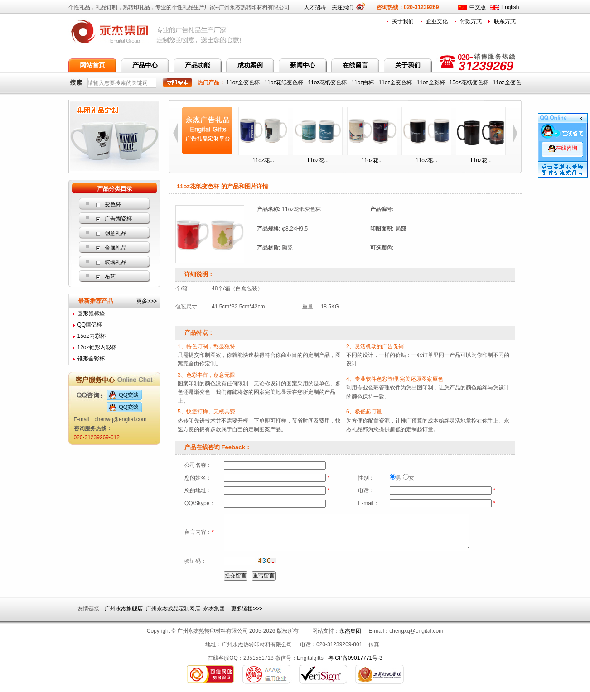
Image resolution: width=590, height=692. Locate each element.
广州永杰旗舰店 (124, 609)
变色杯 (113, 204)
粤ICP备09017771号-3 (355, 658)
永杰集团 (214, 609)
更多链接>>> (246, 609)
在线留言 (355, 65)
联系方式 (505, 21)
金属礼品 (115, 248)
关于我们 (403, 21)
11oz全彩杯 (431, 82)
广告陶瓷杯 (118, 219)
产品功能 (197, 65)
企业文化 (437, 21)
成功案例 (250, 65)
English (510, 7)
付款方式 (471, 21)
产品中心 (145, 65)
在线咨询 (562, 148)
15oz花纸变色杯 (470, 82)
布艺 (110, 277)
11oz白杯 (363, 82)
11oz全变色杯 (243, 82)
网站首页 (92, 65)
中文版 (477, 7)
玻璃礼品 (115, 262)
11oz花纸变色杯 (284, 82)
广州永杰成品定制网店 (173, 609)
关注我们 (345, 7)
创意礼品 (115, 233)
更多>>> (146, 301)
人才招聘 (315, 7)
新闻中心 (302, 65)
